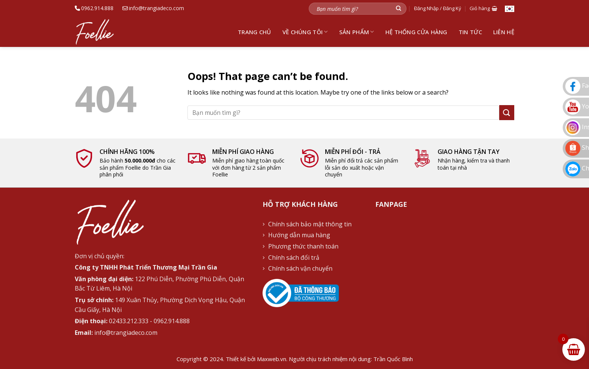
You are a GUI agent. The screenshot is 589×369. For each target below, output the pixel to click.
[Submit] (398, 8)
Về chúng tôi (305, 32)
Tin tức (470, 32)
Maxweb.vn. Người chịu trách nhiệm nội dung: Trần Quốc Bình (335, 359)
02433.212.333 (128, 321)
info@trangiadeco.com (153, 8)
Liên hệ (503, 32)
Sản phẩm (356, 32)
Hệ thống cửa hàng (416, 32)
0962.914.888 (94, 8)
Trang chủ (254, 32)
